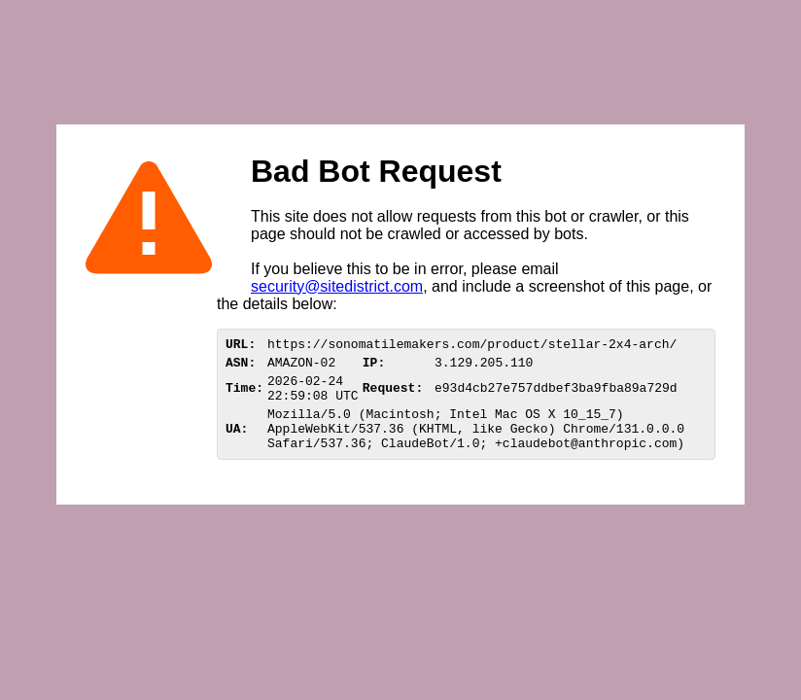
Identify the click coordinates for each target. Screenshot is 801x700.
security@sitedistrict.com (337, 286)
